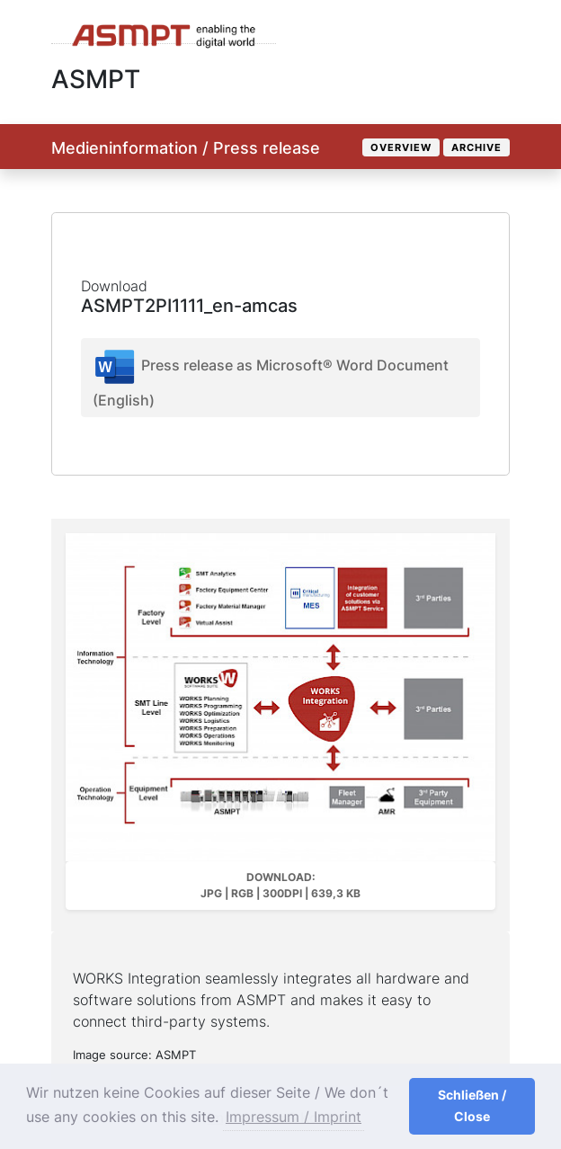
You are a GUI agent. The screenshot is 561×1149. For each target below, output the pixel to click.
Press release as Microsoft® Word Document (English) (271, 376)
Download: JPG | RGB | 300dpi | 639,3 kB (280, 885)
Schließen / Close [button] (472, 1105)
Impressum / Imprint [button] (293, 1117)
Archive (476, 147)
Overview (401, 147)
